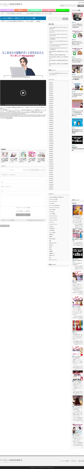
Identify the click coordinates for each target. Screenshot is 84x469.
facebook (83, 2)
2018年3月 (51, 157)
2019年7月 (51, 126)
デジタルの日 (51, 211)
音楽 (49, 10)
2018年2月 (51, 159)
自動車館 (51, 251)
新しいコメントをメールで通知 (24, 207)
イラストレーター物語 (53, 199)
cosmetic (38, 21)
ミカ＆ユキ (51, 226)
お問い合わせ (74, 460)
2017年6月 (51, 172)
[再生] (1, 104)
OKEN (81, 292)
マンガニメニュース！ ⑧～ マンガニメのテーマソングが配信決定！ (77, 78)
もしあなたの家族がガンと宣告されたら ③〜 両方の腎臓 (31, 160)
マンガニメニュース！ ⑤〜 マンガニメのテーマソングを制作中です (77, 408)
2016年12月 (51, 184)
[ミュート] (43, 104)
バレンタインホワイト (53, 215)
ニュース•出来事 (7, 10)
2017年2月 (51, 180)
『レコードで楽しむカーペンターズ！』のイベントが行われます (77, 26)
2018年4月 (51, 155)
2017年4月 (51, 176)
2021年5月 (51, 107)
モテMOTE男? (51, 230)
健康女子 (51, 236)
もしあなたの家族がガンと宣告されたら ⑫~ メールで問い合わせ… (23, 160)
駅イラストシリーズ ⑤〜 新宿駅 (8, 220)
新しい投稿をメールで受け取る (24, 211)
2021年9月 (51, 101)
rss (79, 2)
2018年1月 (51, 161)
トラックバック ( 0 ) (34, 169)
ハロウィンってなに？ (53, 217)
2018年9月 (51, 145)
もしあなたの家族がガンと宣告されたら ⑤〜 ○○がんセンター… (13, 160)
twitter (81, 2)
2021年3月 (51, 111)
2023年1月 (51, 84)
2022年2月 (51, 93)
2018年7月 (51, 149)
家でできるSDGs (52, 238)
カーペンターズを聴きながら (54, 205)
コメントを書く (30, 21)
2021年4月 (51, 109)
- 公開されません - (6, 186)
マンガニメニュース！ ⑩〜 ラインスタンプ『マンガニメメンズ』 (77, 43)
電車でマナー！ (52, 255)
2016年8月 (51, 186)
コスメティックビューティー (54, 207)
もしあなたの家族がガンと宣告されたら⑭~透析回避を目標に (4, 160)
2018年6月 (51, 151)
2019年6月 (51, 128)
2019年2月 (51, 136)
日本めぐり (51, 244)
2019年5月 (51, 130)
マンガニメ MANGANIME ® (11, 4)
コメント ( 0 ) (11, 169)
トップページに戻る (4, 225)
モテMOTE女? (51, 228)
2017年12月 (51, 163)
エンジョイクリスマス (53, 201)
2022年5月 (51, 86)
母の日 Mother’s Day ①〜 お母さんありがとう (35, 220)
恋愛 (50, 240)
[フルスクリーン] (45, 104)
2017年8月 (51, 170)
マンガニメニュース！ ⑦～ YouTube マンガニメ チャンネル (77, 95)
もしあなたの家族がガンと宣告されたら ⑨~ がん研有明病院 (41, 160)
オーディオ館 (51, 203)
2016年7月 (51, 188)
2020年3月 (51, 120)
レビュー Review (52, 232)
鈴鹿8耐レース (52, 253)
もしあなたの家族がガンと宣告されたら (14, 13)
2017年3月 (51, 178)
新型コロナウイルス (53, 242)
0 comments (80, 243)
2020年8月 (51, 118)
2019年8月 (51, 124)
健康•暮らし (20, 10)
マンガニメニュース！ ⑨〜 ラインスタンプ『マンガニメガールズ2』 (77, 60)
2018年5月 (51, 153)
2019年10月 (51, 122)
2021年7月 (51, 105)
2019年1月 (51, 138)
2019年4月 (51, 132)
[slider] (22, 104)
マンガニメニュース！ (53, 224)
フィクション (62, 10)
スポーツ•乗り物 (34, 10)
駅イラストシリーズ (53, 259)
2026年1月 (51, 82)
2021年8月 (51, 103)
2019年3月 (51, 134)
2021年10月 (51, 99)
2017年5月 (51, 174)
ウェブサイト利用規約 (64, 460)
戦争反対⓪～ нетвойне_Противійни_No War (57, 54)
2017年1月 (51, 182)
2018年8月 (51, 147)
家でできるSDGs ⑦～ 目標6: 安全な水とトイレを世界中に (77, 131)
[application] (23, 93)
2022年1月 (51, 95)
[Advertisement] (41, 5)
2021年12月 (51, 97)
